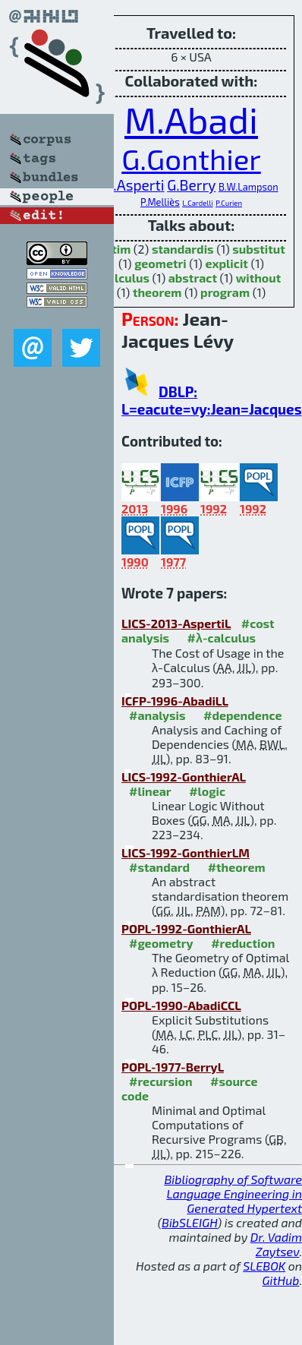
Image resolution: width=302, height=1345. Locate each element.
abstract (192, 277)
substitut (258, 249)
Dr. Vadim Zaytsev (276, 1244)
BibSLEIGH (189, 1222)
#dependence (242, 715)
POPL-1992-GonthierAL (186, 928)
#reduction (243, 943)
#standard (159, 867)
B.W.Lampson (248, 187)
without (259, 277)
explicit (226, 263)
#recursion (161, 1081)
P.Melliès (160, 202)
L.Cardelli (197, 202)
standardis (183, 249)
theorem (157, 292)
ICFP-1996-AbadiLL (174, 700)
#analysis (157, 715)
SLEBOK (264, 1265)
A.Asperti (134, 185)
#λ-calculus (221, 637)
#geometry (161, 943)
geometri (160, 263)
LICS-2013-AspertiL (176, 623)
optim (114, 249)
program (225, 292)
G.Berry (191, 185)
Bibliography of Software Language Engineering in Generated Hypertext (233, 1193)
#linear (150, 791)
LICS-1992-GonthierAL (183, 776)
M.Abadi (191, 119)
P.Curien (228, 202)
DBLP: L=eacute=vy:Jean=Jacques (211, 400)
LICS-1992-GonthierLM (185, 852)
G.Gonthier (190, 158)
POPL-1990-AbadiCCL (181, 1005)
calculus (125, 277)
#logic (207, 791)
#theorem (237, 867)
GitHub (281, 1280)
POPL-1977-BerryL (172, 1066)
